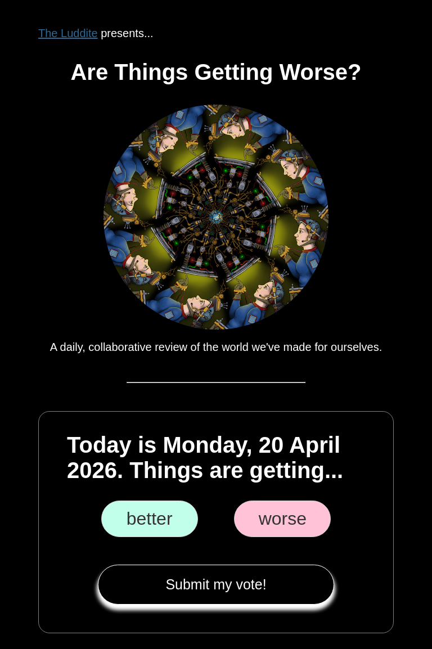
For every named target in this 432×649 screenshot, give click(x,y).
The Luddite (68, 33)
